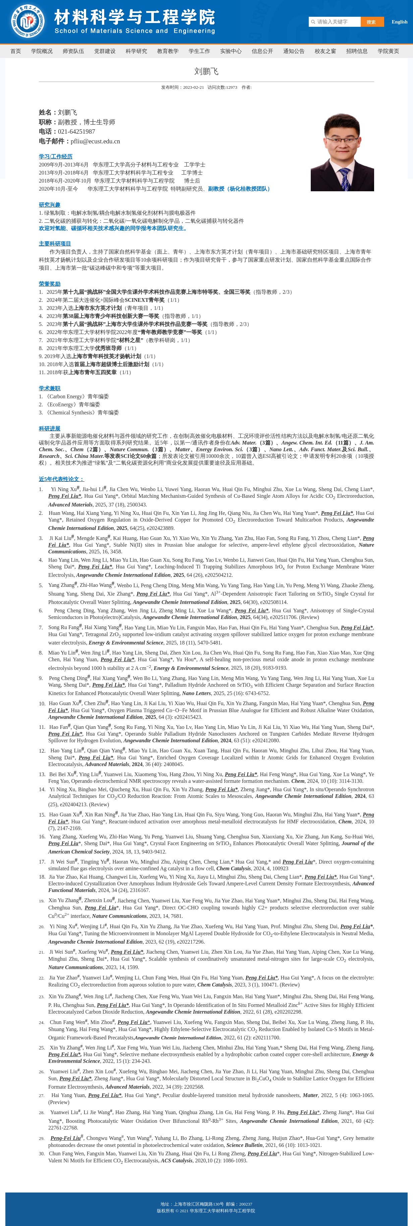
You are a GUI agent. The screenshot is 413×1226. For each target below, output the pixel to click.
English (400, 21)
